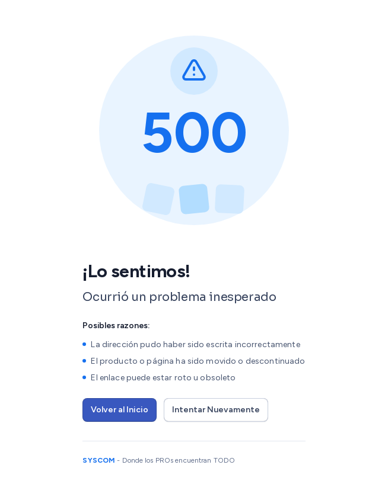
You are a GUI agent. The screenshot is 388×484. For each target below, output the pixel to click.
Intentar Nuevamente (216, 410)
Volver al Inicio (119, 410)
